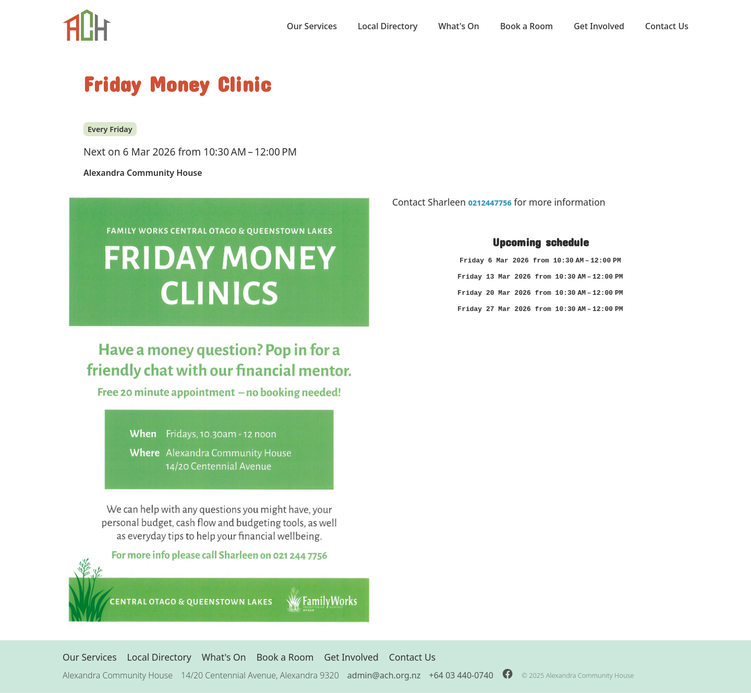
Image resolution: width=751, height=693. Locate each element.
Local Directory (387, 26)
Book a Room (526, 26)
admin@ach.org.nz (384, 675)
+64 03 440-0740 (461, 675)
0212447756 (490, 203)
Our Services (312, 26)
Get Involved (599, 26)
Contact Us (666, 26)
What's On (458, 26)
